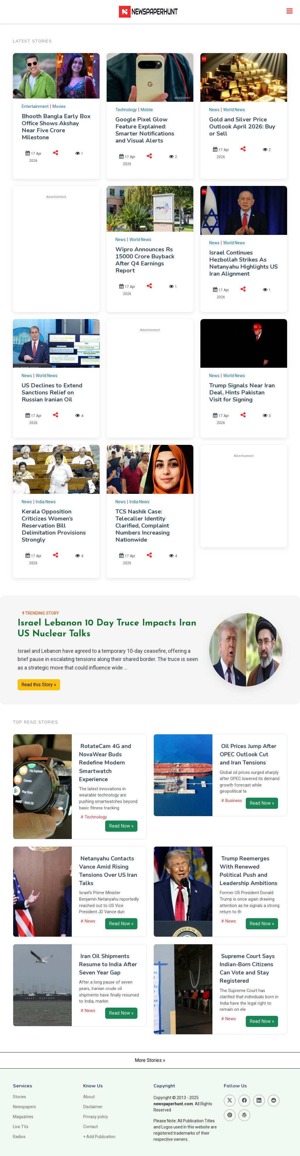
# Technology (94, 817)
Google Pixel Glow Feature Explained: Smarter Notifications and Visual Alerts (144, 130)
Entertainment (35, 106)
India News (46, 501)
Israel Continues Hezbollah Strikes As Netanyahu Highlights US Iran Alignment (243, 263)
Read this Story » (38, 684)
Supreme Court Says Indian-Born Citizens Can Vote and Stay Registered (247, 968)
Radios (19, 1137)
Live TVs (20, 1127)
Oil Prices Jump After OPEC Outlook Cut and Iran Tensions (248, 755)
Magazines (23, 1117)
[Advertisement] (71, 245)
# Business (231, 800)
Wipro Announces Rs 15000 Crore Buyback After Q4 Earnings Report (144, 259)
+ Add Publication (99, 1137)
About (89, 1097)
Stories (19, 1097)
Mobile (147, 109)
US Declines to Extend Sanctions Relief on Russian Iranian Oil (52, 393)
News (214, 109)
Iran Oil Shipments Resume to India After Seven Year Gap (108, 964)
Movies (59, 106)
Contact (90, 1127)
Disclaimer (93, 1107)
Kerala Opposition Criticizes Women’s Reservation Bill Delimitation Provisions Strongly (54, 526)
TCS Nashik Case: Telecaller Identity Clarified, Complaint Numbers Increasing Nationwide (142, 526)
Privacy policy (95, 1117)
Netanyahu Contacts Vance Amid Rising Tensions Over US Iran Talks (108, 871)
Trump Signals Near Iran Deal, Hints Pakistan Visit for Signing (242, 393)
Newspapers (24, 1107)
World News (234, 109)
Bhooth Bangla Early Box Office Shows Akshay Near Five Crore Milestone (56, 126)
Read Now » (121, 826)
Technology (126, 109)
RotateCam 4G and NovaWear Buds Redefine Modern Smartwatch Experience (105, 763)
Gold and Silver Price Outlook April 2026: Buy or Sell (242, 127)
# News (88, 921)
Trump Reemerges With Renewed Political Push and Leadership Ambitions (248, 871)
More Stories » (150, 1060)
